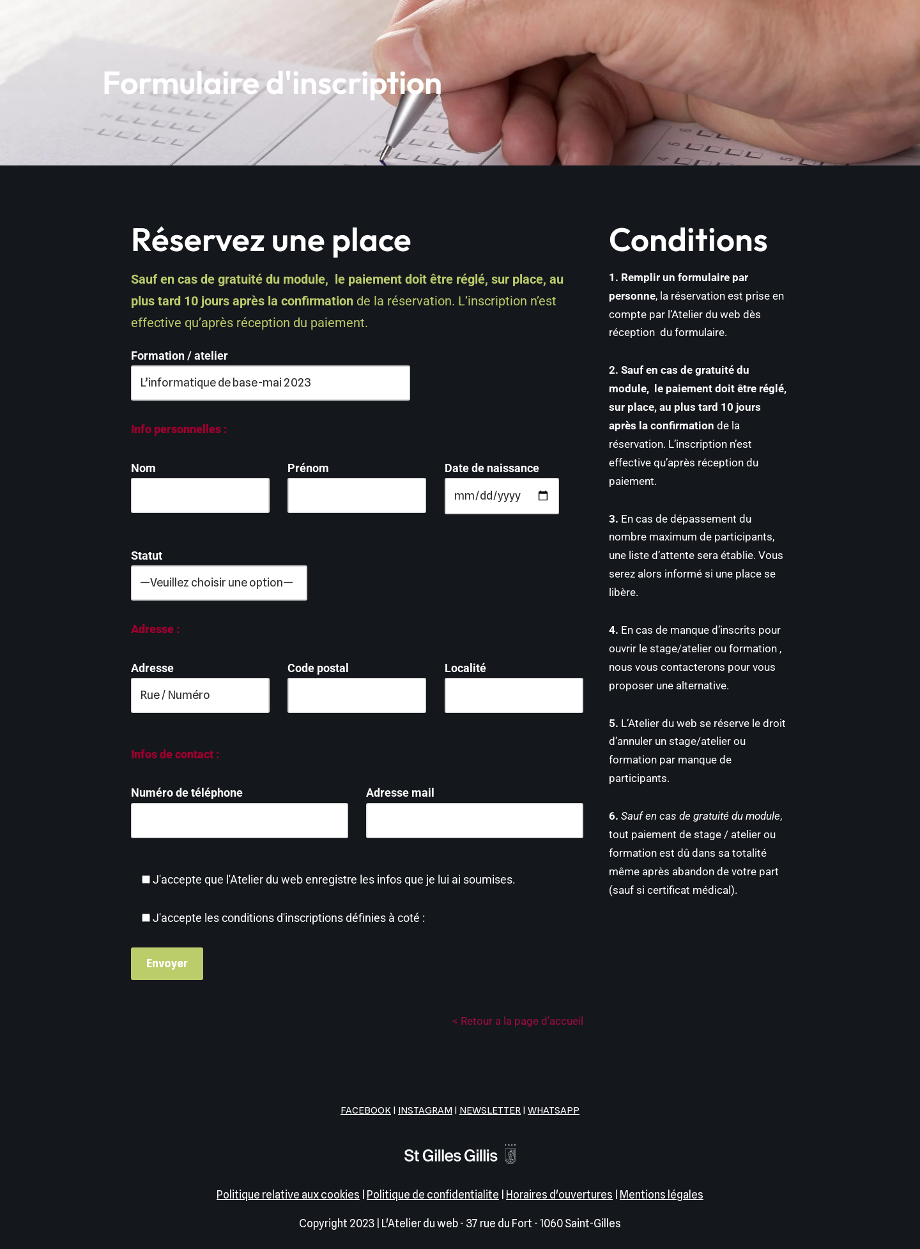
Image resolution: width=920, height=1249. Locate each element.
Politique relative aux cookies (288, 1194)
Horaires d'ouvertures (559, 1194)
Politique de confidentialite (433, 1194)
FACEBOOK (366, 1110)
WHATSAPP (553, 1110)
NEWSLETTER (490, 1110)
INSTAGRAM (425, 1110)
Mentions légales (661, 1194)
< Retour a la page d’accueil (517, 1021)
